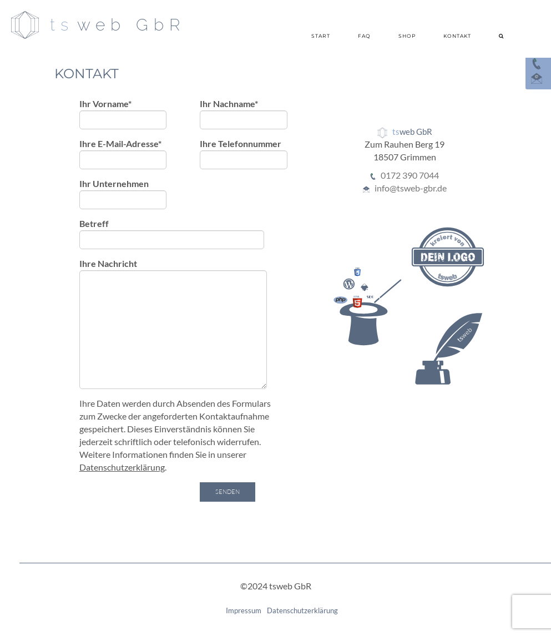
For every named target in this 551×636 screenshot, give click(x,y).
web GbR (131, 24)
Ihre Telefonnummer (243, 153)
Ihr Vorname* (123, 113)
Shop (407, 36)
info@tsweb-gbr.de (411, 188)
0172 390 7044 (410, 175)
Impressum (243, 610)
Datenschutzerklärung (122, 467)
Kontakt (457, 36)
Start (320, 36)
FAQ (364, 36)
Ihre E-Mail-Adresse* (123, 153)
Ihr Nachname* (243, 113)
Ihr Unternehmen (123, 193)
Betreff (171, 233)
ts (62, 24)
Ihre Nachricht (173, 323)
